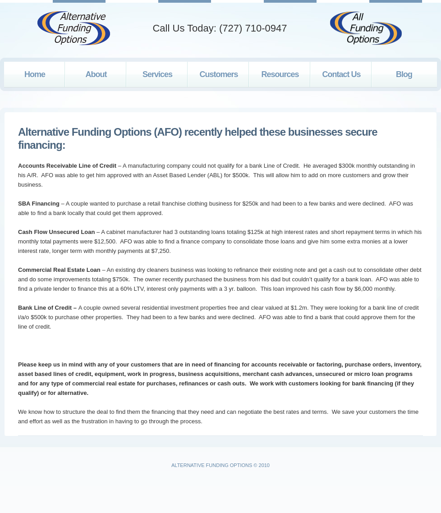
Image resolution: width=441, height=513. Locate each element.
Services (157, 74)
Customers (218, 74)
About (96, 74)
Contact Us (341, 74)
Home (34, 74)
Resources (280, 74)
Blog (404, 74)
